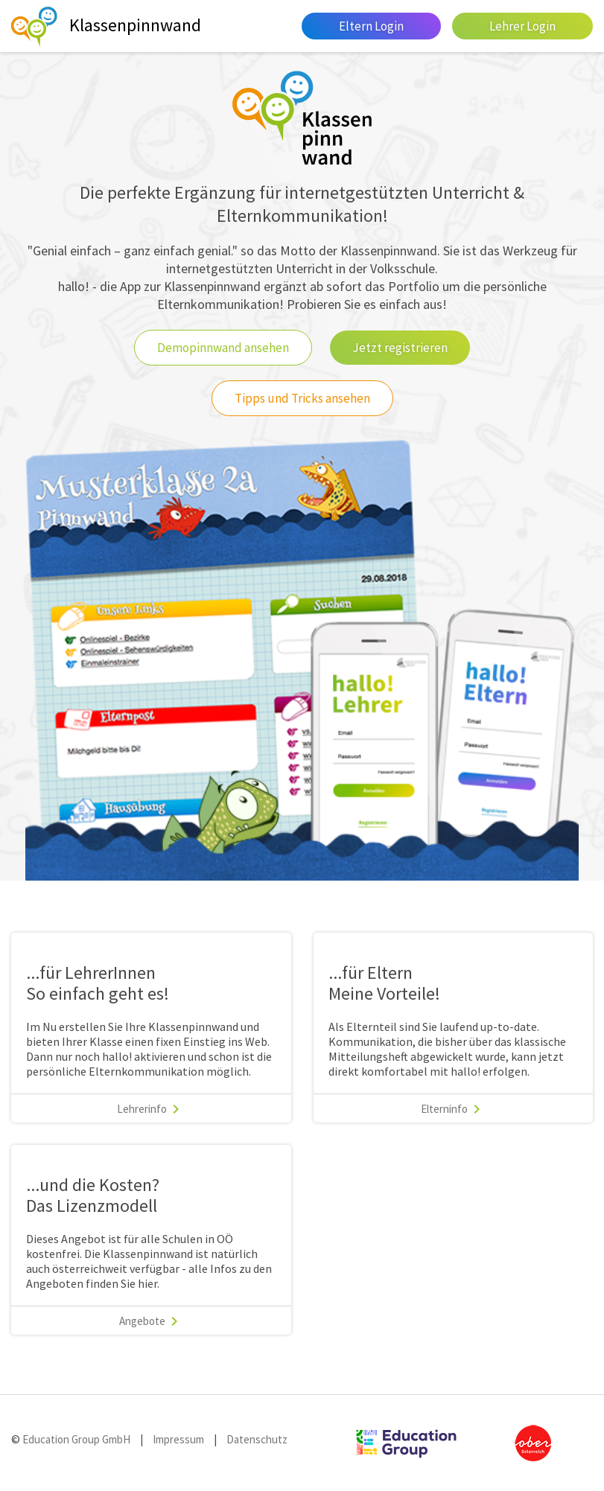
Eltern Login (371, 26)
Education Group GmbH (75, 1439)
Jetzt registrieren (400, 347)
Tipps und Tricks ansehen (302, 398)
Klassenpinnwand (135, 24)
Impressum (178, 1439)
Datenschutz (256, 1439)
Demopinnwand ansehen (223, 347)
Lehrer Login (522, 26)
